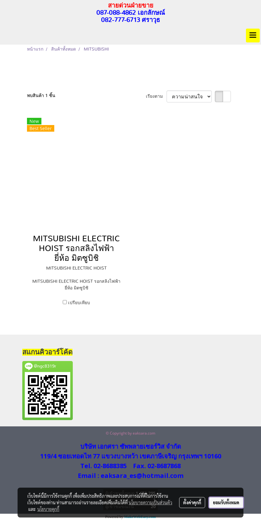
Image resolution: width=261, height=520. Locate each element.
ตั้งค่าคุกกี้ (192, 502)
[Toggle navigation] (253, 35)
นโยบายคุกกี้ (48, 509)
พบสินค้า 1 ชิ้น (41, 96)
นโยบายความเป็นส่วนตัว (150, 502)
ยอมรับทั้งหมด (226, 502)
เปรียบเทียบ (79, 303)
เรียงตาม (156, 96)
